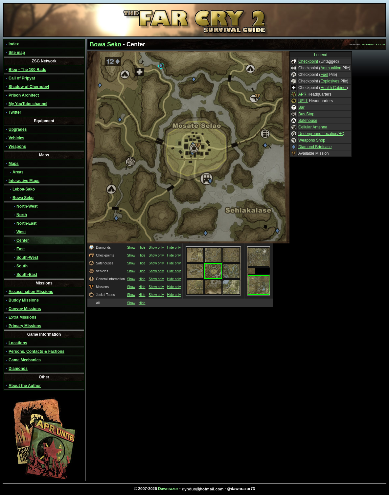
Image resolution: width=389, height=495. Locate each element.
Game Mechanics (25, 360)
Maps (14, 163)
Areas (17, 172)
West (21, 232)
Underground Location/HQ (321, 133)
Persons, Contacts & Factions (36, 351)
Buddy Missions (24, 300)
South (22, 266)
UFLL (303, 101)
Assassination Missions (31, 291)
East (20, 249)
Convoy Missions (25, 308)
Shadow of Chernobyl (29, 86)
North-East (26, 223)
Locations (18, 343)
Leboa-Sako (23, 189)
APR (302, 94)
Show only (156, 247)
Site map (17, 52)
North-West (26, 206)
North (21, 215)
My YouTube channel (28, 103)
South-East (26, 274)
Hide (142, 247)
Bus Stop (306, 114)
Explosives (329, 81)
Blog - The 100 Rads (27, 69)
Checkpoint (308, 61)
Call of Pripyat (22, 78)
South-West (27, 257)
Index (14, 44)
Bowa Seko (23, 197)
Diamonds (18, 368)
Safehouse (307, 120)
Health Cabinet (333, 87)
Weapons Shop (311, 140)
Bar (301, 107)
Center (22, 240)
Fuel (324, 74)
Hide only (174, 247)
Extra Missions (22, 317)
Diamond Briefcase (315, 147)
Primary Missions (25, 326)
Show (131, 247)
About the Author (25, 385)
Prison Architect (24, 95)
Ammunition (330, 68)
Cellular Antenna (312, 127)
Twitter (15, 112)
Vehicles (16, 138)
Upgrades (18, 129)
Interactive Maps (24, 180)
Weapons (17, 146)
